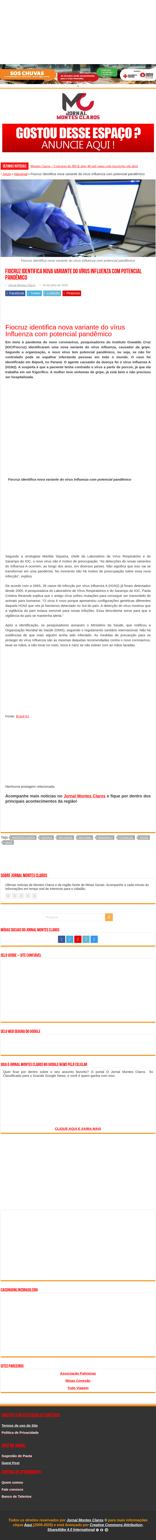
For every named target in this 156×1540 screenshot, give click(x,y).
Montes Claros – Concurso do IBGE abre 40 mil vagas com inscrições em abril (84, 166)
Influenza (65, 837)
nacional (85, 837)
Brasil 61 (22, 716)
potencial (126, 837)
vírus (8, 842)
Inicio (6, 174)
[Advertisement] (78, 31)
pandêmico (105, 837)
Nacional (20, 174)
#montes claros (23, 837)
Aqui (28, 1525)
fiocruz (46, 837)
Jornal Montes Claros (21, 285)
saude (144, 837)
